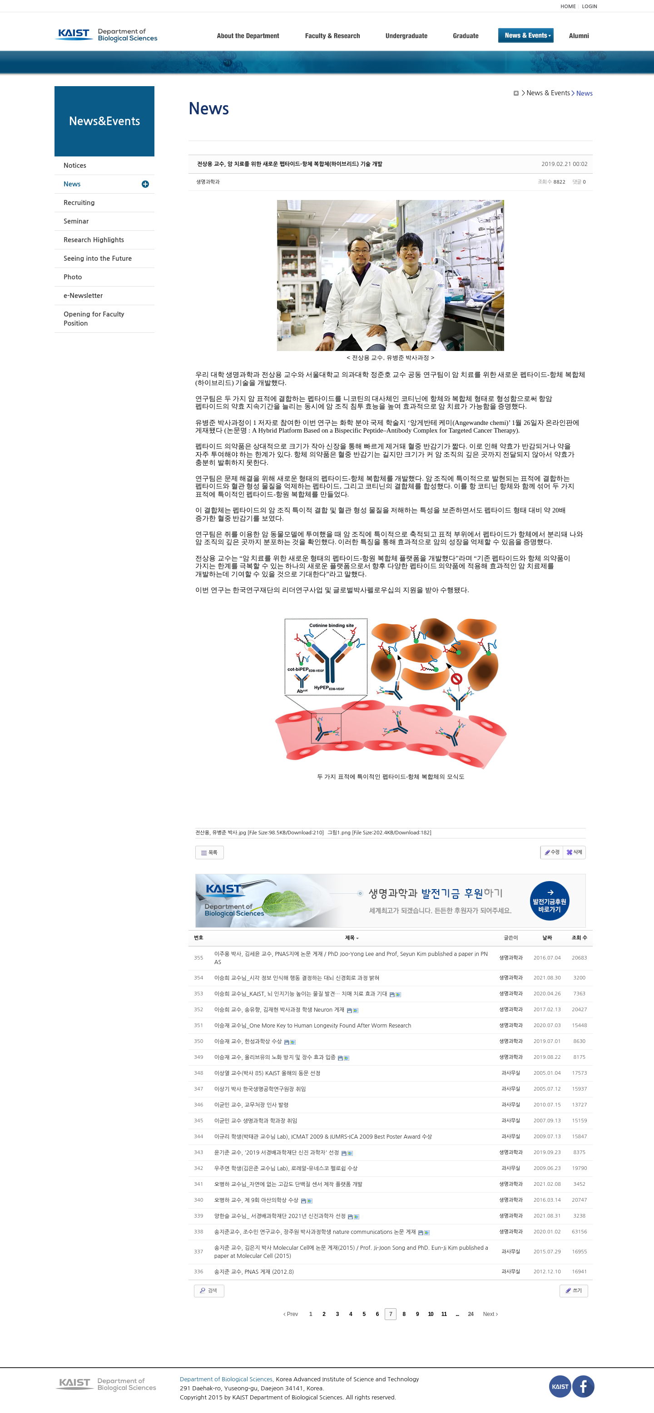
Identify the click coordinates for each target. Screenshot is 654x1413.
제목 (352, 938)
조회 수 (579, 938)
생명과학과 (208, 182)
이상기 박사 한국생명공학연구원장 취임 (260, 1089)
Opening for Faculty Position (94, 318)
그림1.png (379, 832)
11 (443, 1314)
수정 (552, 852)
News (72, 184)
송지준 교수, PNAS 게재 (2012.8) (254, 1272)
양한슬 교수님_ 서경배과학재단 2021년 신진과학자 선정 (280, 1216)
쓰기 (573, 1290)
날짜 (547, 938)
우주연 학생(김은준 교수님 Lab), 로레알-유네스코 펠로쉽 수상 (286, 1168)
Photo (73, 277)
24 (470, 1314)
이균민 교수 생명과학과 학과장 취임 (255, 1121)
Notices (75, 165)
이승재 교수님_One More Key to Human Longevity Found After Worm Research (312, 1025)
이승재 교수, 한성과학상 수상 (248, 1041)
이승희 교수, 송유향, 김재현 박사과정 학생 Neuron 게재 (280, 1010)
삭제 (574, 852)
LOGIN (589, 6)
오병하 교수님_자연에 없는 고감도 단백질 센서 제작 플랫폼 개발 (288, 1184)
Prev (290, 1314)
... (457, 1314)
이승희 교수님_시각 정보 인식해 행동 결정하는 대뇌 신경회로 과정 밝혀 (297, 978)
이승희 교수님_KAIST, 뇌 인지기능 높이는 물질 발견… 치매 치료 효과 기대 (301, 994)
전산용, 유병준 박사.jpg (259, 832)
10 (430, 1314)
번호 (198, 938)
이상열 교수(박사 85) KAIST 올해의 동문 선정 (267, 1073)
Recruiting (79, 203)
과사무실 (510, 1073)
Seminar (76, 221)
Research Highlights (94, 240)
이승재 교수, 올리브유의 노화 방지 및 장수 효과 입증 (275, 1057)
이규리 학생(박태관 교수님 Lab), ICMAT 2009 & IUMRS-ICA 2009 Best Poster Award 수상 (323, 1137)
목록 (208, 853)
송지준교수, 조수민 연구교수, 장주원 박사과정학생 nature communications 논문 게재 (315, 1232)
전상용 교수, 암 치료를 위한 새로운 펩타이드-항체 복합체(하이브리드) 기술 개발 (289, 164)
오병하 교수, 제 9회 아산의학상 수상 (257, 1200)
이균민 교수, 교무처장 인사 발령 (251, 1105)
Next (490, 1314)
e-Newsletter (83, 295)
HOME (568, 6)
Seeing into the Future (98, 258)
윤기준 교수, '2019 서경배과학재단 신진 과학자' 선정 (277, 1152)
